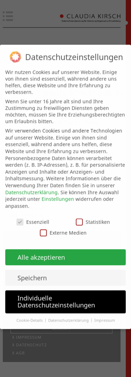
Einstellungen (58, 192)
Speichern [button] (32, 271)
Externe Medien (63, 226)
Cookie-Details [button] (30, 313)
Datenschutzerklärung (31, 185)
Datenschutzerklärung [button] (69, 313)
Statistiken (93, 215)
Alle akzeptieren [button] (41, 250)
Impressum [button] (104, 313)
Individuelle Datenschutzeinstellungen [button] (56, 295)
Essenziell (32, 215)
